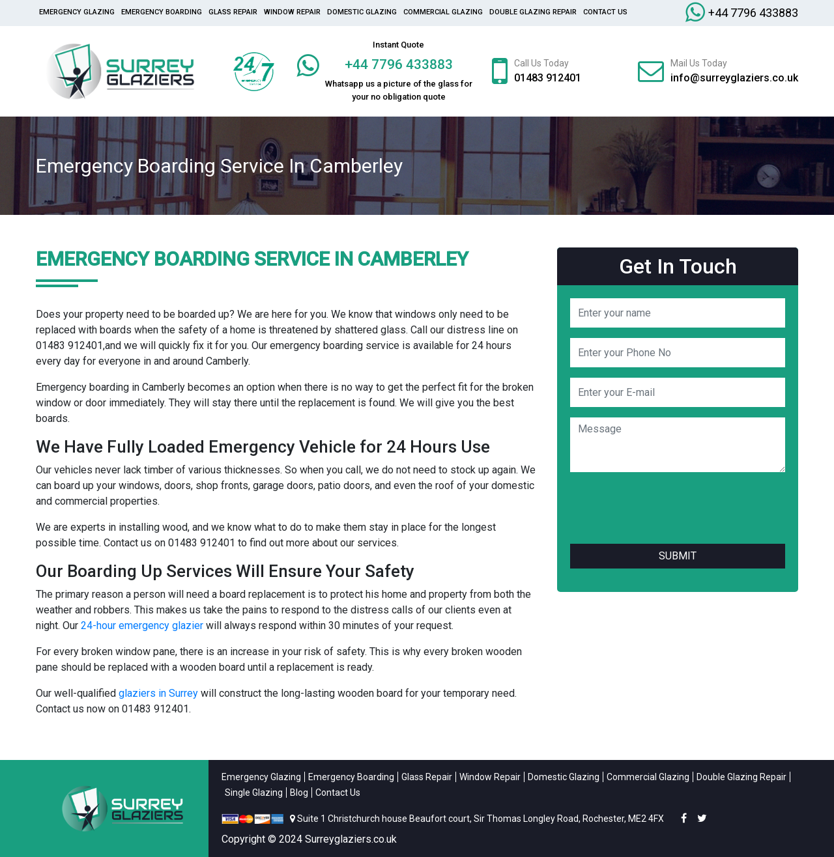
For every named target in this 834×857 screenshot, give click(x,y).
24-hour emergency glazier (142, 625)
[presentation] (669, 508)
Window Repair (292, 12)
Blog (299, 792)
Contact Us (605, 12)
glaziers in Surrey (158, 693)
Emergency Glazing (77, 12)
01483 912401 (547, 78)
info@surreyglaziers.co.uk (734, 78)
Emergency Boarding (161, 12)
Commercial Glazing (443, 12)
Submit (678, 556)
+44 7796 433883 (753, 13)
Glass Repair (426, 777)
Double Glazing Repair (533, 12)
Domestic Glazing (362, 12)
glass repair (232, 12)
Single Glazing (254, 792)
